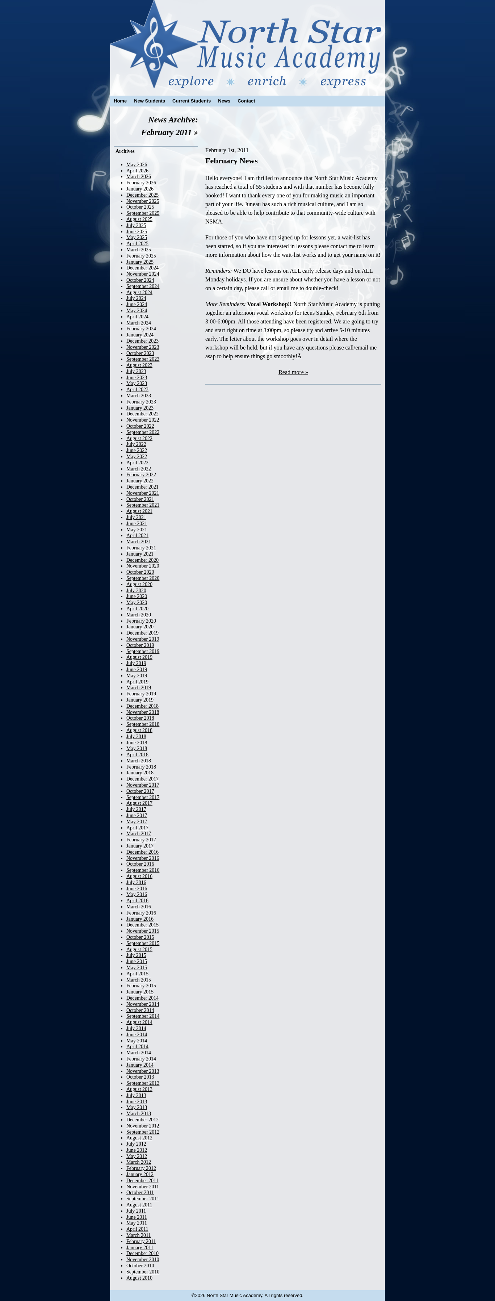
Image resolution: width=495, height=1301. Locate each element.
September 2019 (142, 651)
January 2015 (140, 992)
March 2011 (138, 1235)
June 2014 (136, 1034)
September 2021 (142, 505)
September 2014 (142, 1016)
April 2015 (137, 973)
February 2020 (141, 621)
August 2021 (139, 511)
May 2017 (136, 821)
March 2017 (138, 833)
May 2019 (136, 675)
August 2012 (139, 1138)
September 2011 (142, 1198)
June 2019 (136, 669)
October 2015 (140, 937)
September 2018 (142, 724)
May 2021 (136, 529)
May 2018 (136, 748)
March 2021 (138, 541)
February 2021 (141, 548)
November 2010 (142, 1259)
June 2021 (136, 523)
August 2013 (139, 1089)
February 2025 (141, 256)
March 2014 (138, 1052)
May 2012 (136, 1156)
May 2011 (136, 1223)
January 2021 (140, 554)
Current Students (191, 101)
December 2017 (142, 779)
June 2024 (136, 304)
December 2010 (142, 1253)
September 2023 (142, 359)
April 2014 (137, 1046)
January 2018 (140, 772)
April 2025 (137, 243)
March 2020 (138, 615)
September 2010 (142, 1272)
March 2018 (138, 761)
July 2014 (136, 1028)
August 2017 (139, 803)
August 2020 (139, 584)
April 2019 (137, 682)
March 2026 (138, 176)
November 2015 (142, 931)
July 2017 (136, 809)
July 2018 (136, 736)
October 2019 (140, 645)
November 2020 (142, 566)
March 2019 (138, 687)
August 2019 (139, 657)
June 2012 (136, 1150)
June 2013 (136, 1101)
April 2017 (137, 828)
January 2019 (140, 700)
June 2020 (136, 596)
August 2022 (139, 438)
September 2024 (142, 286)
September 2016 (142, 870)
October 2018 (140, 718)
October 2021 (140, 499)
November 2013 (142, 1071)
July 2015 (136, 955)
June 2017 (136, 815)
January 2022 (140, 481)
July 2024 (136, 298)
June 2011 (136, 1217)
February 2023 (141, 402)
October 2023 (140, 353)
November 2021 (142, 493)
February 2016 (141, 913)
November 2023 (142, 347)
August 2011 (139, 1205)
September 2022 (142, 432)
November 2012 (142, 1126)
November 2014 (142, 1004)
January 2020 (140, 626)
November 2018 (142, 712)
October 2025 (140, 207)
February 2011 (141, 1241)
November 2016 (142, 858)
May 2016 (136, 894)
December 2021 (142, 487)
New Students (149, 101)
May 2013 (136, 1107)
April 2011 (137, 1229)
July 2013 (136, 1095)
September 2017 (142, 797)
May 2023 (136, 383)
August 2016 (139, 876)
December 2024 (142, 268)
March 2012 (138, 1162)
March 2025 (138, 249)
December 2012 (142, 1119)
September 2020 (142, 578)
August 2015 (139, 949)
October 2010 (140, 1265)
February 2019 (141, 693)
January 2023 (140, 408)
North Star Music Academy (247, 44)
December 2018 (142, 706)
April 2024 (137, 316)
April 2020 (137, 608)
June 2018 (136, 742)
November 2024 (142, 274)
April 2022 (137, 462)
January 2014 (140, 1065)
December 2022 (142, 414)
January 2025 (140, 262)
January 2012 (140, 1174)
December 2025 (142, 195)
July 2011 (136, 1211)
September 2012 (142, 1132)
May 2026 (136, 164)
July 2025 (136, 225)
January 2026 (140, 189)
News (224, 101)
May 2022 (136, 456)
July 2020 (136, 590)
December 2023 (142, 341)
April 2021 (137, 535)
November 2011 (142, 1186)
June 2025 (136, 231)
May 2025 (136, 237)
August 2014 (139, 1022)
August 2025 (139, 219)
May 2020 (136, 602)
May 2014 (136, 1040)
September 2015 (142, 943)
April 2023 (137, 389)
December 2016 (142, 852)
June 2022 (136, 450)
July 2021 (136, 517)
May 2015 (136, 967)
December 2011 (142, 1180)
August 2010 (139, 1278)
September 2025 (142, 213)
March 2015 (138, 980)
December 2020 (142, 560)
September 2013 (142, 1083)
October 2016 (140, 864)
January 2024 (140, 335)
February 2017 (141, 839)
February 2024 (141, 328)
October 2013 (140, 1077)
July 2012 (136, 1144)
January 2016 (140, 919)
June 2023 (136, 377)
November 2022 (142, 420)
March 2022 (138, 469)
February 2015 (141, 985)
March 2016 (138, 906)
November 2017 (142, 785)
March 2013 (138, 1113)
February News (231, 160)
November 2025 (142, 201)
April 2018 (137, 754)
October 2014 (140, 1010)
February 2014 (141, 1059)
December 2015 (142, 925)
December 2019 (142, 633)
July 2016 (136, 882)
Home (120, 101)
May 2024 (136, 310)
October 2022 (140, 426)
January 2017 (140, 846)
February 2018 (141, 767)
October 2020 (140, 572)
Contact (246, 101)
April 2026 (137, 170)
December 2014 (142, 998)
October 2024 (140, 280)
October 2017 (140, 791)
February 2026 (141, 182)
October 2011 (140, 1192)
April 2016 (137, 900)
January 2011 (140, 1247)
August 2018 (139, 730)
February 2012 (141, 1168)
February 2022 (141, 474)
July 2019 (136, 663)
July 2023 (136, 371)
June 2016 (136, 888)
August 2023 (139, 365)
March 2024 (138, 323)
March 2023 (138, 395)
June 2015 (136, 961)
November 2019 (142, 639)
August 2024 (139, 292)
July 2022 (136, 444)
